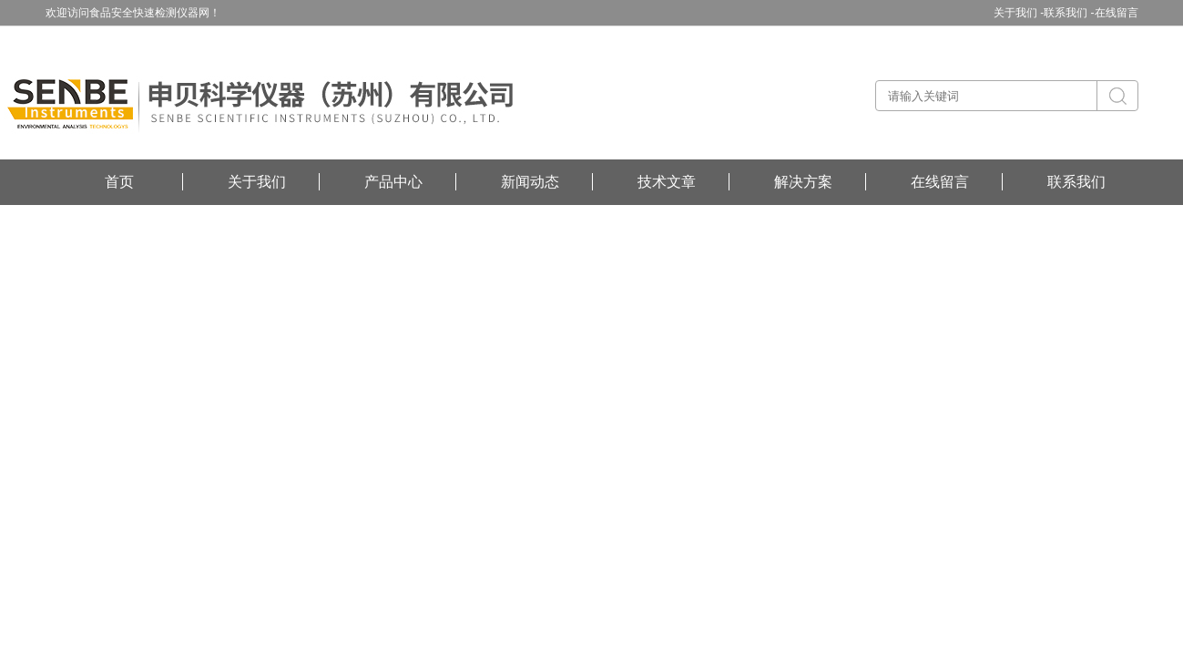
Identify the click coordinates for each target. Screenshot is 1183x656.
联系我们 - (1069, 12)
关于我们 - (1019, 12)
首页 (119, 182)
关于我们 (257, 182)
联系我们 (1076, 182)
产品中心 (393, 182)
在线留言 (1116, 12)
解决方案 (803, 182)
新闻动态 (530, 182)
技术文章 (666, 182)
